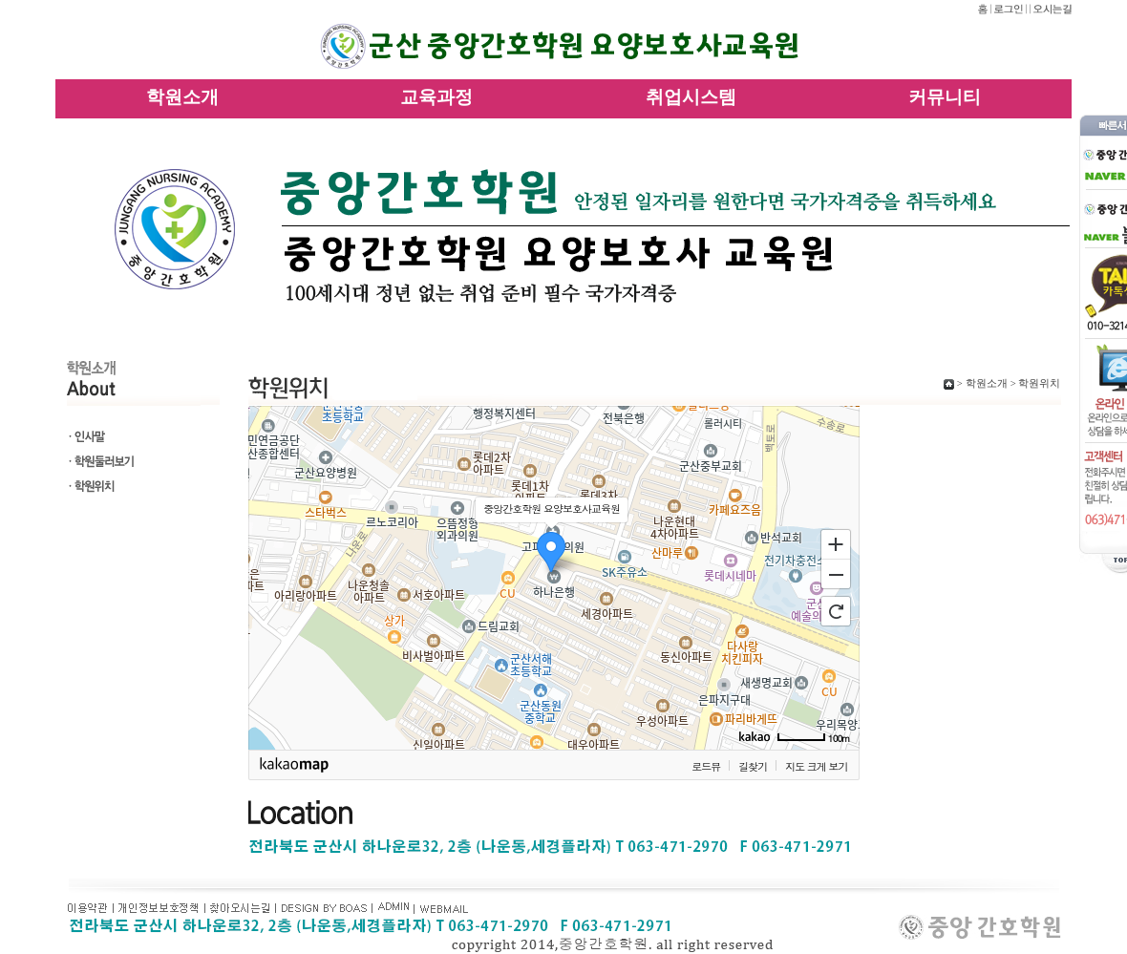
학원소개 (182, 96)
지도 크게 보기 (816, 766)
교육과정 (436, 96)
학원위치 (1038, 383)
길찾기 (752, 766)
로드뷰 (705, 766)
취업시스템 (691, 96)
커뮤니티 (944, 96)
